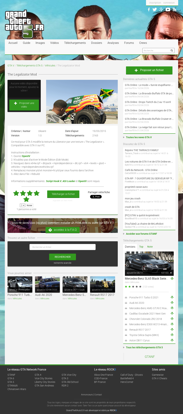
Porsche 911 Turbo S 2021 (24, 295)
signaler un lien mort (62, 200)
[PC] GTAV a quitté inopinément (142, 215)
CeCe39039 (130, 173)
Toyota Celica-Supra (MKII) (144, 335)
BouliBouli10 (131, 218)
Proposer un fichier (149, 70)
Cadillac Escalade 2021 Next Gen (147, 313)
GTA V (11, 65)
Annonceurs (87, 394)
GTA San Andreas (44, 385)
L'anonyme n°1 (132, 190)
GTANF (150, 357)
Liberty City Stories (45, 382)
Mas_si (128, 201)
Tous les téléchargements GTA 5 (144, 347)
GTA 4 (38, 374)
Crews (143, 43)
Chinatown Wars (17, 389)
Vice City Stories (43, 378)
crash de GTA (132, 206)
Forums (129, 43)
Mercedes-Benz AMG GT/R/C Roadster (150, 308)
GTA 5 (11, 382)
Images (40, 43)
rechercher (63, 256)
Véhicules (50, 65)
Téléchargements (75, 43)
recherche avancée (62, 263)
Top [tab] (141, 246)
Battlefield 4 (127, 378)
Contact (98, 394)
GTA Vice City (69, 374)
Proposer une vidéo (24, 105)
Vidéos (54, 43)
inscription (155, 2)
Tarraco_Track (132, 153)
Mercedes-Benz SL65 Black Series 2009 (87, 295)
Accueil (13, 43)
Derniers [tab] (130, 246)
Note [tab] (150, 246)
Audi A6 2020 (43, 295)
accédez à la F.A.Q (62, 230)
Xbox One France (103, 374)
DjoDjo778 (130, 227)
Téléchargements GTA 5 (29, 65)
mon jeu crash (132, 198)
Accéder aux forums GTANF (141, 233)
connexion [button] (169, 2)
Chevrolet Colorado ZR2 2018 (145, 319)
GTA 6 (11, 378)
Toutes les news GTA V (139, 137)
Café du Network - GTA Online (141, 170)
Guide (26, 43)
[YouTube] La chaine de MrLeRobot (144, 223)
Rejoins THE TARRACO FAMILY (142, 150)
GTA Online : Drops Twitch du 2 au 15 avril (148, 102)
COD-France (100, 378)
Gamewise (158, 374)
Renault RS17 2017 (102, 295)
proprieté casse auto (136, 186)
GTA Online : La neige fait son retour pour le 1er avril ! (149, 127)
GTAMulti (13, 385)
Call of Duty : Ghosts (131, 374)
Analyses (113, 43)
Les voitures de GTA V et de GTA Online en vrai (149, 161)
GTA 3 (65, 378)
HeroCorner (126, 382)
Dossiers (96, 43)
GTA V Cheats (159, 378)
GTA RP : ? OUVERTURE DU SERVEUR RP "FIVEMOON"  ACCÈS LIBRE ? (149, 178)
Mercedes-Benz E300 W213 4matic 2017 (151, 324)
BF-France (100, 382)
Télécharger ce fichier (63, 194)
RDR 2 (65, 385)
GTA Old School (70, 382)
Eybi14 (128, 165)
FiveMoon (129, 181)
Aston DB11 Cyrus (139, 340)
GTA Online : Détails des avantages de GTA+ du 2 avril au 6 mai (149, 110)
